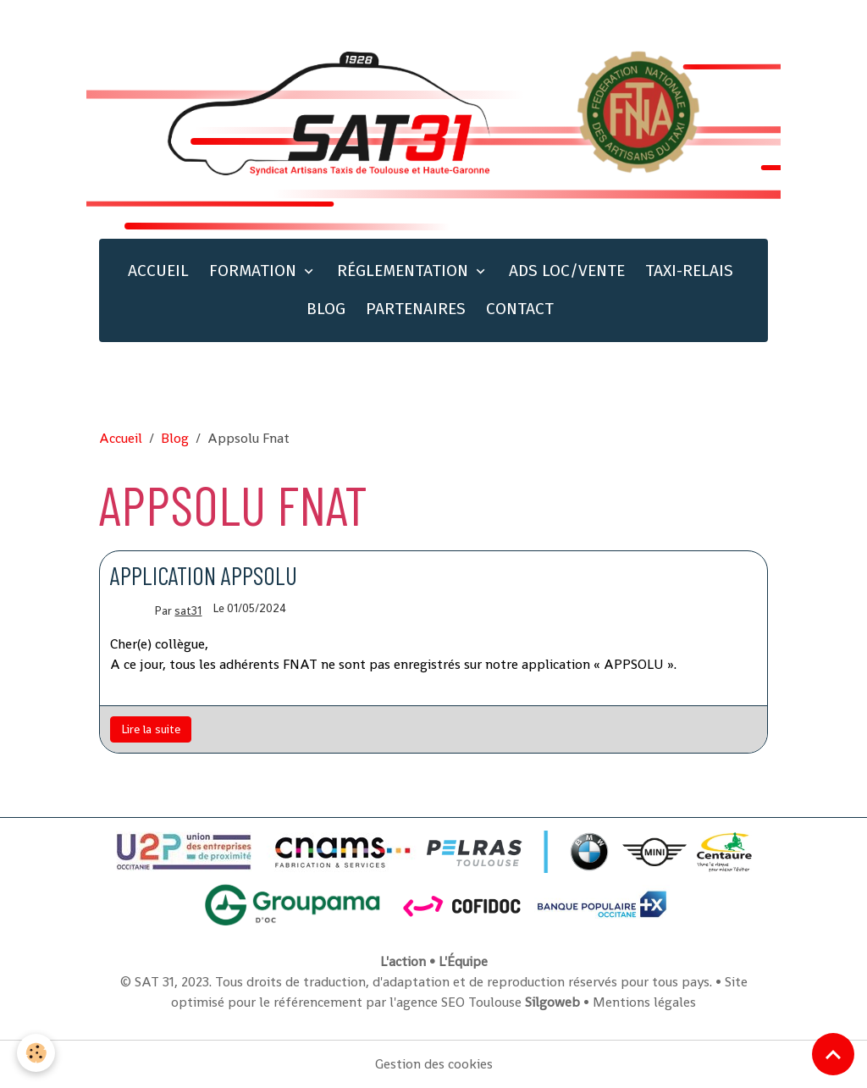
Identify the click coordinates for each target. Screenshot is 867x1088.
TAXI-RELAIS (689, 270)
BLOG (325, 308)
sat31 (188, 611)
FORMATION (255, 270)
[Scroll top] (833, 1054)
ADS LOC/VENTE (567, 270)
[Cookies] (36, 1053)
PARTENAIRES (416, 308)
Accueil (120, 438)
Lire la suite (150, 729)
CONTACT (520, 308)
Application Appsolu (203, 575)
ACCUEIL (158, 270)
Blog (175, 438)
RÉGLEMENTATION (404, 270)
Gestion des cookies (434, 1064)
